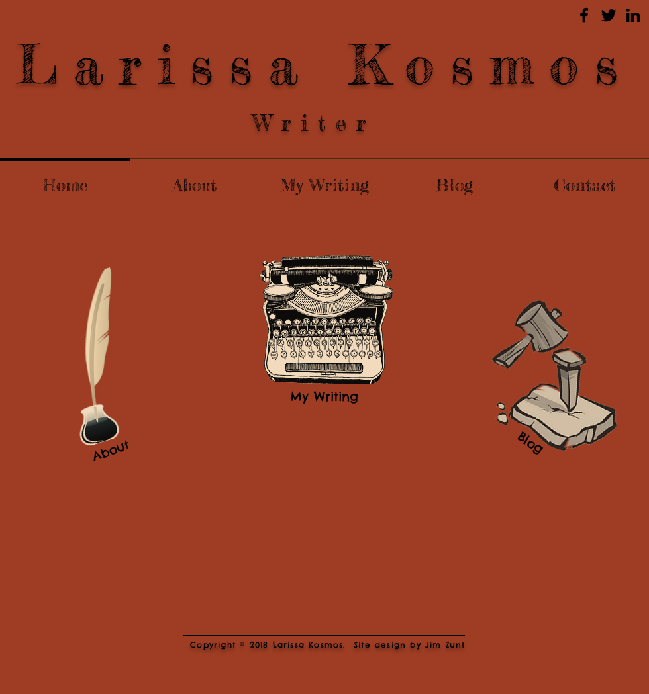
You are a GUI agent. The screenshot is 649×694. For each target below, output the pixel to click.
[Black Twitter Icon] (609, 15)
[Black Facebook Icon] (584, 15)
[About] (110, 450)
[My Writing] (324, 396)
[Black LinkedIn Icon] (633, 15)
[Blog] (530, 443)
